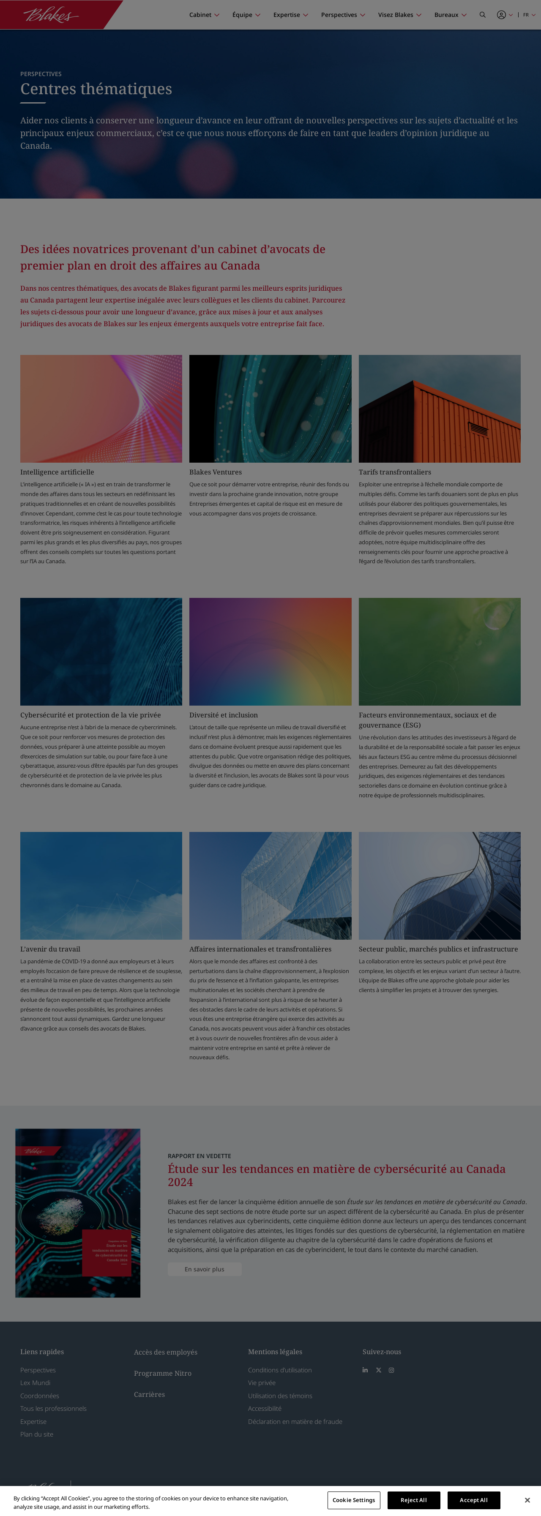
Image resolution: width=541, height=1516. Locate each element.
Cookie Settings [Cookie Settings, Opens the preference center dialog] (354, 1500)
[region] (270, 1501)
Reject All (413, 1500)
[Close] (527, 1500)
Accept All (473, 1500)
